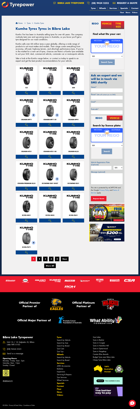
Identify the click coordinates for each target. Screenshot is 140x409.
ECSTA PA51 (73, 215)
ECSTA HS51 (26, 215)
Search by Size (62, 343)
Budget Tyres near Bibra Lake (104, 357)
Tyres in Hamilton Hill (101, 346)
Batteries (60, 369)
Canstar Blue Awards (100, 354)
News (128, 12)
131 (49, 88)
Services (113, 8)
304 (73, 88)
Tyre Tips (60, 351)
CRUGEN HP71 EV (49, 120)
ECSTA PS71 (26, 247)
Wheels (102, 8)
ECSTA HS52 (50, 215)
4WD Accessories (63, 366)
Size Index (97, 337)
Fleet (122, 12)
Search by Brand (63, 346)
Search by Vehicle (63, 340)
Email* (93, 102)
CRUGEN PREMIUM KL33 (26, 183)
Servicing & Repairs (64, 374)
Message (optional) (98, 172)
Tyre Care (60, 349)
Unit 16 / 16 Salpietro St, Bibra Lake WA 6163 (20, 343)
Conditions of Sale (29, 405)
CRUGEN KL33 (73, 151)
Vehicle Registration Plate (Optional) (100, 163)
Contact (134, 8)
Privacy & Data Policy (15, 405)
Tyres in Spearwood (100, 348)
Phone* (103, 94)
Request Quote (98, 199)
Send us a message (15, 353)
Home (19, 23)
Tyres (93, 8)
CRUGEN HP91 (73, 120)
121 (26, 88)
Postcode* (95, 109)
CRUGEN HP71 (26, 120)
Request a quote (125, 3)
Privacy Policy (104, 190)
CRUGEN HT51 (26, 151)
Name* (93, 87)
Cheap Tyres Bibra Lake (101, 360)
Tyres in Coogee (99, 343)
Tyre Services (62, 377)
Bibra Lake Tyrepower (68, 3)
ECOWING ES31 (73, 183)
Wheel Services (62, 380)
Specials (124, 8)
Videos (134, 12)
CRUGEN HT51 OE (49, 151)
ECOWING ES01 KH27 (50, 183)
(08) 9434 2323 (100, 3)
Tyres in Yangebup (99, 351)
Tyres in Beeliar (98, 340)
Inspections (61, 372)
